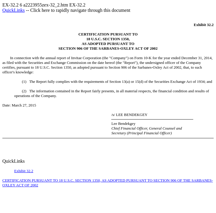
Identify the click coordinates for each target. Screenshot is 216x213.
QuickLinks (13, 10)
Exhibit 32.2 (23, 171)
